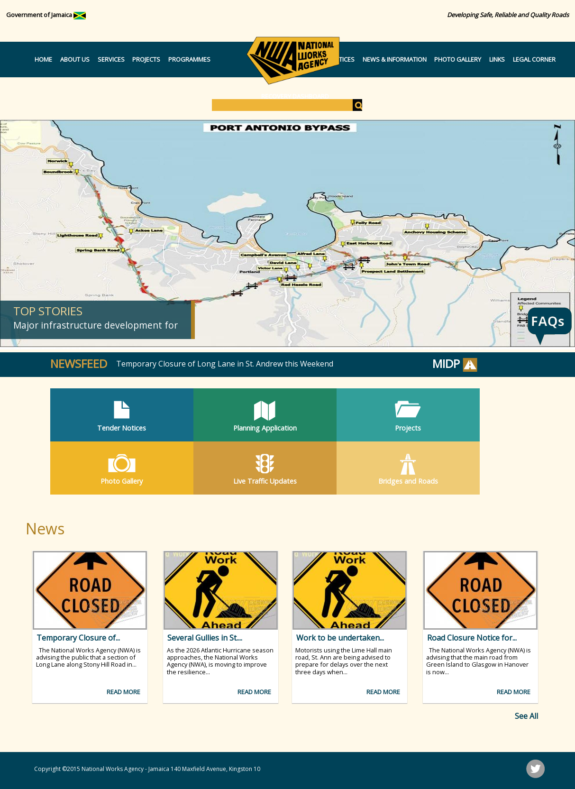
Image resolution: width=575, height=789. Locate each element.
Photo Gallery (457, 59)
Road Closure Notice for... (472, 638)
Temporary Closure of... (78, 638)
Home (43, 59)
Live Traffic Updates (265, 481)
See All (526, 716)
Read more (123, 692)
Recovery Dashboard (295, 96)
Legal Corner (534, 59)
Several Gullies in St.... (204, 638)
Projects (146, 59)
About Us (75, 59)
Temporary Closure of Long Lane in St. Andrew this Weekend (224, 363)
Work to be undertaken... (340, 638)
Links (497, 59)
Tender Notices (121, 427)
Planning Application (265, 427)
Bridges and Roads (408, 481)
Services (111, 59)
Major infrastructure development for (95, 325)
